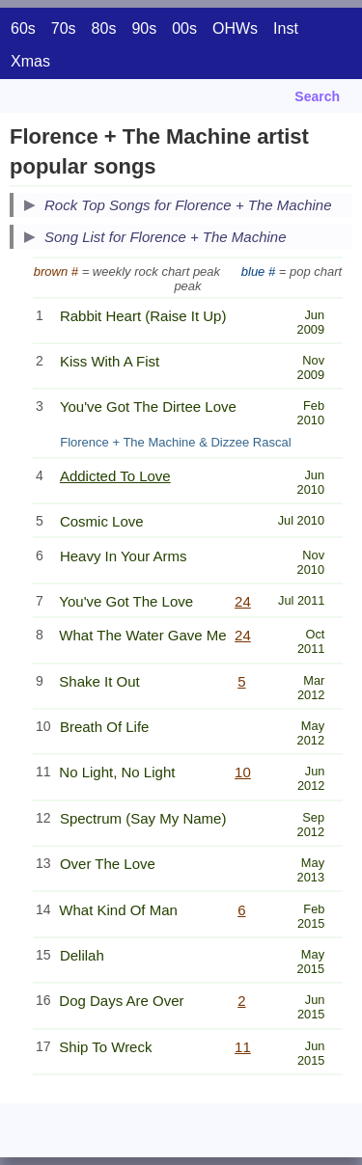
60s (23, 28)
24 (243, 601)
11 (243, 1047)
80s (104, 28)
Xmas (30, 61)
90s (143, 28)
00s (184, 28)
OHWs (235, 28)
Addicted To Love (115, 476)
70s (63, 28)
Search (317, 96)
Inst (285, 28)
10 (243, 772)
